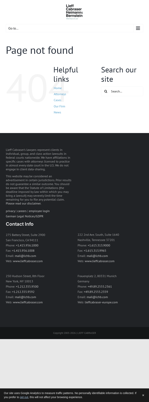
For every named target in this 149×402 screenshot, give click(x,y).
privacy (10, 211)
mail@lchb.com (25, 256)
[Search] (106, 91)
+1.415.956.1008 (23, 250)
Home (58, 88)
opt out (24, 397)
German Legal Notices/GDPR (24, 216)
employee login (39, 211)
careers (22, 211)
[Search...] (122, 91)
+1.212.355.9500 (27, 286)
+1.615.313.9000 (99, 245)
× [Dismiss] (143, 395)
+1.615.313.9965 (95, 250)
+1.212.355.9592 (23, 292)
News (57, 112)
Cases (57, 100)
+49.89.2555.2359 (96, 292)
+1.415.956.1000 (27, 245)
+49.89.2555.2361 (100, 286)
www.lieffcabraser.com (28, 261)
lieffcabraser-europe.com (101, 302)
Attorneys (60, 94)
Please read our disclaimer (23, 203)
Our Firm (59, 106)
